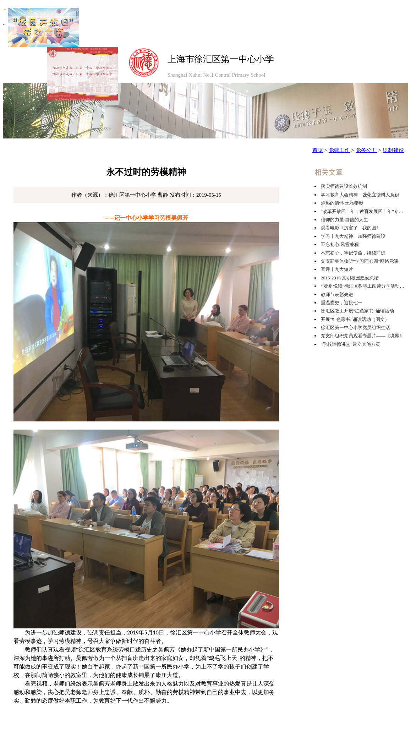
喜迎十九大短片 (337, 269)
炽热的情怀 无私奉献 (342, 203)
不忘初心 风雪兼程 (340, 244)
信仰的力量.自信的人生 (344, 219)
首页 (317, 150)
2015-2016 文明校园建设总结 (350, 277)
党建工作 (339, 150)
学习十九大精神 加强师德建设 (353, 236)
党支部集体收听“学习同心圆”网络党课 (360, 261)
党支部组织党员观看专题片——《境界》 (362, 335)
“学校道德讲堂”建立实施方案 (350, 344)
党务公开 (366, 150)
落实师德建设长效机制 (344, 186)
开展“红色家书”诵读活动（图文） (355, 319)
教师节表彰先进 (337, 294)
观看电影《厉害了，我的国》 (351, 227)
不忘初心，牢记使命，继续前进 (353, 253)
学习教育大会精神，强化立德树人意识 (360, 194)
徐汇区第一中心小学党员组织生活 (355, 327)
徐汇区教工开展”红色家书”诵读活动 (357, 310)
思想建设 (393, 150)
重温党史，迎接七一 (341, 302)
